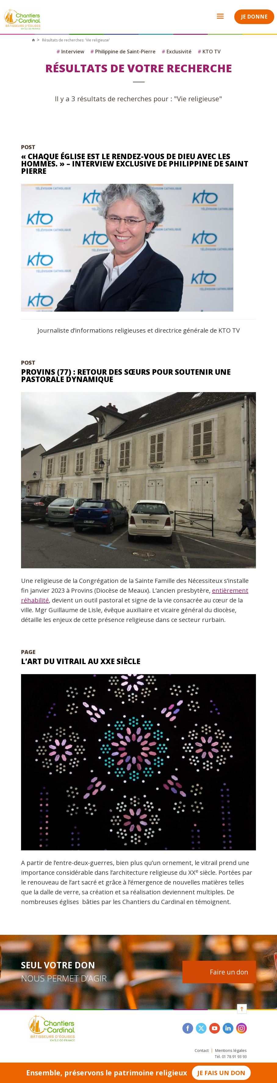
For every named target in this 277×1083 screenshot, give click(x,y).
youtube (214, 1028)
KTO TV (209, 51)
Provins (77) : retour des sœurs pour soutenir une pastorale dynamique (126, 375)
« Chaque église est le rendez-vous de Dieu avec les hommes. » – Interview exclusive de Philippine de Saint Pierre (134, 163)
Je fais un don (221, 1073)
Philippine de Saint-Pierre (123, 51)
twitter (201, 1028)
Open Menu (216, 16)
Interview (70, 51)
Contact (202, 1051)
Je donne (254, 16)
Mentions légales (231, 1051)
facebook (187, 1028)
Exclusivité (177, 51)
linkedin (228, 1028)
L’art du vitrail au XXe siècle (80, 661)
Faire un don (229, 972)
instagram (241, 1028)
